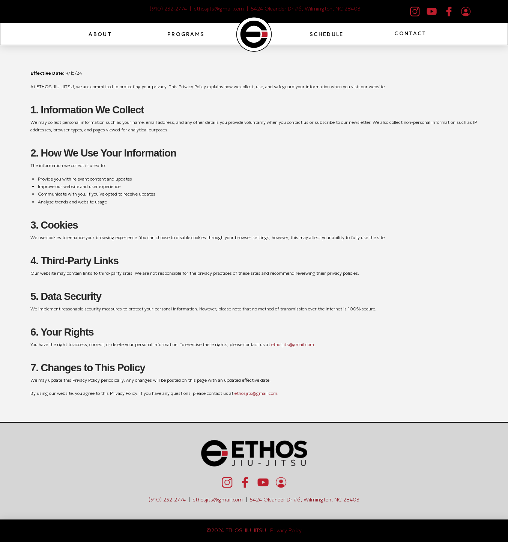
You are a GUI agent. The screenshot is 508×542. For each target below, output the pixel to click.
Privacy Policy (286, 530)
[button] (100, 34)
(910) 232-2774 (168, 8)
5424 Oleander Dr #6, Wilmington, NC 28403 (306, 8)
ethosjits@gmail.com (219, 8)
